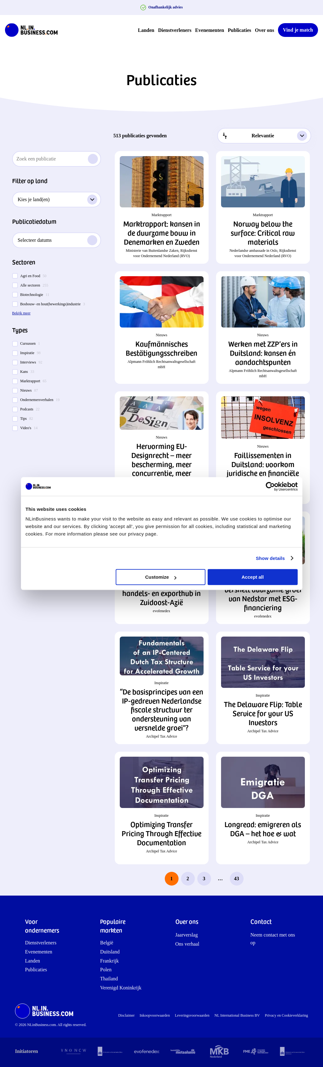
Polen (105, 969)
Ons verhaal (187, 944)
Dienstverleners (174, 30)
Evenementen (209, 30)
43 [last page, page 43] (236, 878)
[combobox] (264, 136)
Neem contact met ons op (272, 939)
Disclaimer (126, 1015)
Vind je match (298, 30)
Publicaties (239, 30)
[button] (162, 207)
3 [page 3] (204, 878)
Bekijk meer (21, 313)
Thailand (109, 978)
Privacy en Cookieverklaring (286, 1015)
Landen (146, 30)
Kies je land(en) (57, 200)
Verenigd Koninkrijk (120, 987)
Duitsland (109, 951)
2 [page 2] (188, 878)
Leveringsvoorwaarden (192, 1015)
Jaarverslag (186, 934)
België (106, 942)
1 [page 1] (171, 878)
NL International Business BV (237, 1015)
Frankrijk (109, 960)
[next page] (253, 879)
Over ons (264, 30)
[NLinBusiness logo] (34, 30)
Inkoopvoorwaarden (155, 1015)
